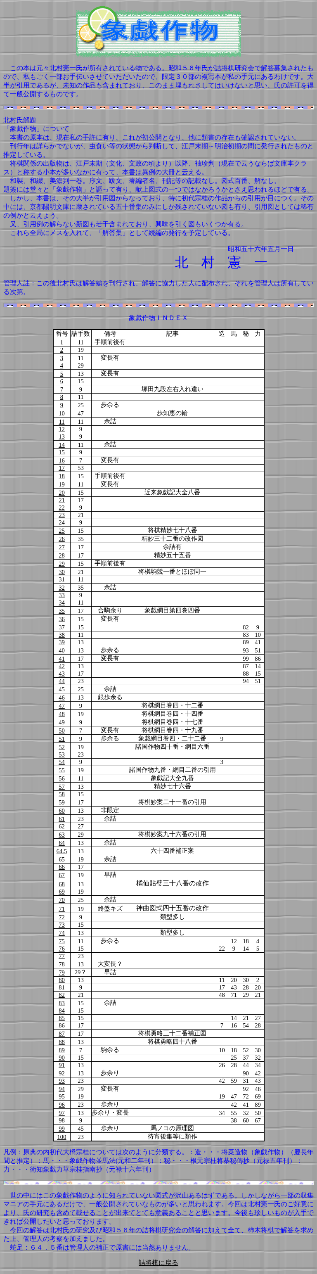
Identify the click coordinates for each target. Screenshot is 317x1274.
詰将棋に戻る (158, 1262)
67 (62, 875)
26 (62, 539)
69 (62, 891)
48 (62, 714)
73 (62, 924)
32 (62, 587)
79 (62, 972)
